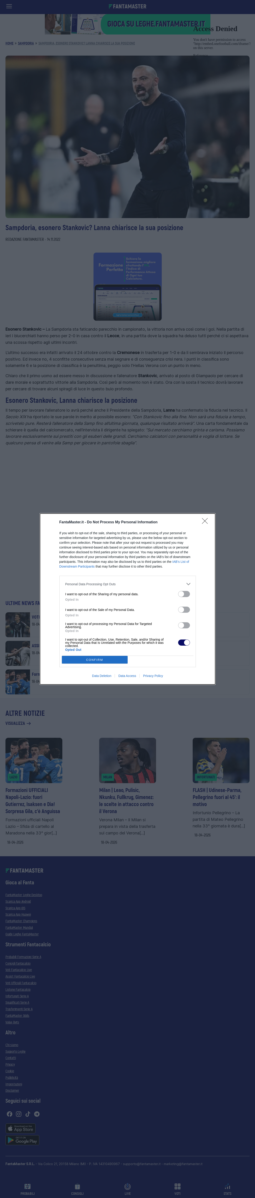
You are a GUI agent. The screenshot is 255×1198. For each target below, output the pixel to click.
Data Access (127, 676)
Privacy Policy (153, 676)
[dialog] (127, 599)
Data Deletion (101, 676)
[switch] (184, 594)
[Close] (206, 522)
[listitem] (127, 584)
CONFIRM (94, 660)
